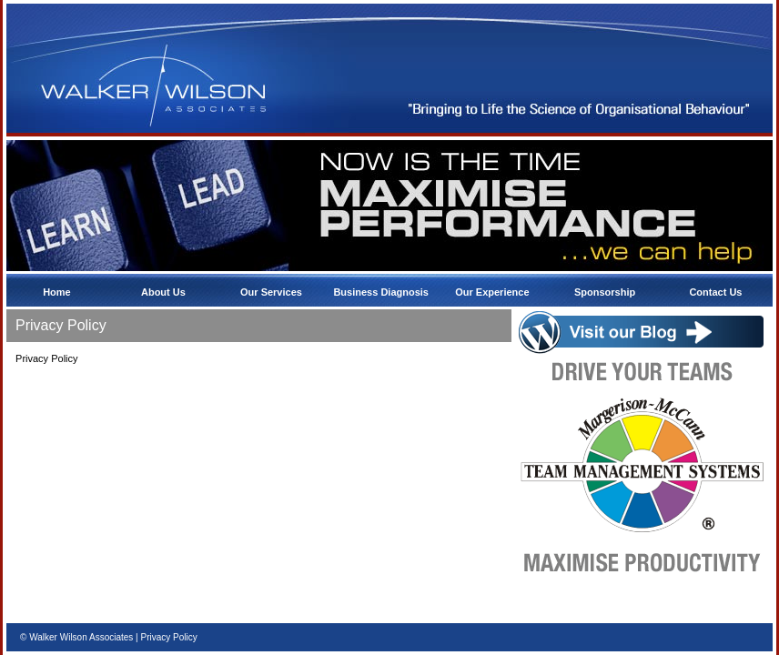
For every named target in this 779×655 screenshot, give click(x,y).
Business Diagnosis (382, 292)
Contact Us (716, 292)
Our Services (272, 292)
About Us (164, 292)
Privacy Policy (168, 637)
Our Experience (493, 292)
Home (58, 292)
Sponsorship (606, 292)
